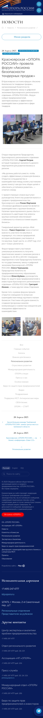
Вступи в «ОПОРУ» (12, 514)
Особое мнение (21, 382)
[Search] (15, 474)
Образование (7, 559)
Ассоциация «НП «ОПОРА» (12, 526)
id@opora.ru (8, 594)
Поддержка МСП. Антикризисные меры (21, 398)
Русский (6, 468)
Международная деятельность (21, 369)
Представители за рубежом (17, 614)
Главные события (21, 349)
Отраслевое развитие (21, 365)
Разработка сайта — (13, 566)
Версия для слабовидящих (12, 14)
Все (21, 345)
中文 (22, 468)
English (15, 468)
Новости (10, 28)
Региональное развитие (26, 28)
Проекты (5, 555)
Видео (21, 390)
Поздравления (21, 394)
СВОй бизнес (21, 402)
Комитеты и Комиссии (10, 532)
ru (39, 10)
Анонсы (21, 353)
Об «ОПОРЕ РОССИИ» (11, 522)
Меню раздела (22, 37)
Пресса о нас (21, 378)
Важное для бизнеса (21, 357)
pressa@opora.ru (8, 678)
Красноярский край (10, 53)
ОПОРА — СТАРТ (21, 406)
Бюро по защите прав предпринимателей (21, 386)
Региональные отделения (16, 610)
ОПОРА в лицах (21, 374)
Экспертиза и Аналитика (11, 539)
